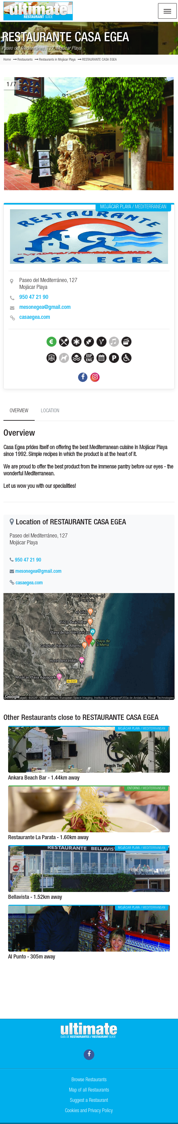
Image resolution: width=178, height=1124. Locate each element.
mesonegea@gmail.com (45, 307)
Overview (19, 411)
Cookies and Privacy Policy (89, 1111)
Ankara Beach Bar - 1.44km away (44, 778)
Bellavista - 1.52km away (35, 897)
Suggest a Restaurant (89, 1100)
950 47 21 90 (33, 297)
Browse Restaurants (89, 1080)
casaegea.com (34, 317)
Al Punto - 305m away (31, 957)
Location (50, 411)
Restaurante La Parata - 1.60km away (48, 838)
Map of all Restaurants (89, 1090)
